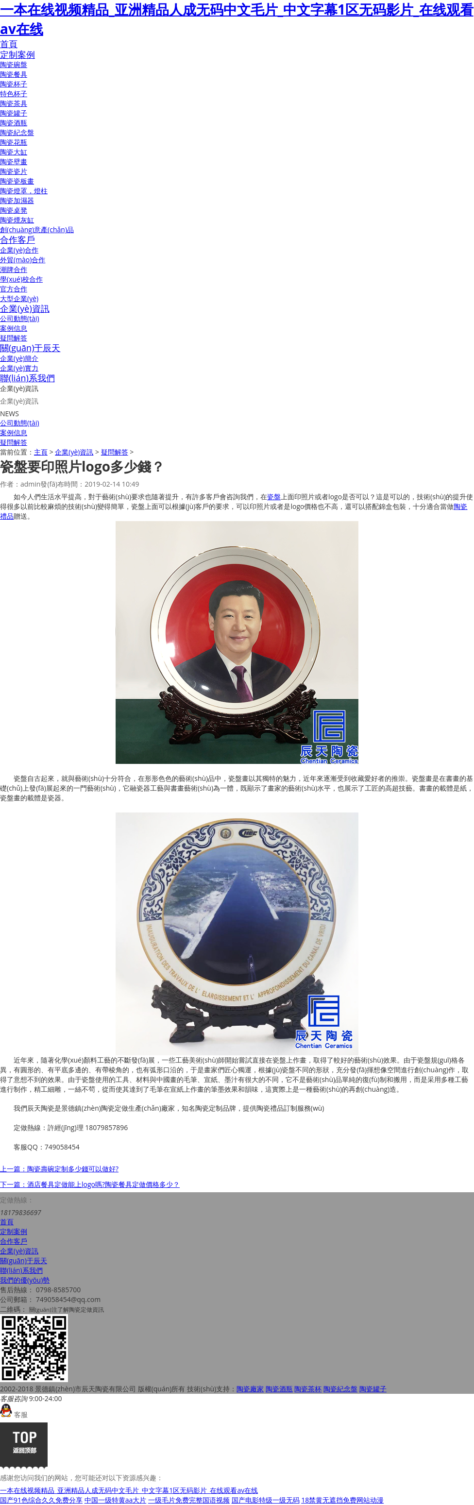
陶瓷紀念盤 (17, 132)
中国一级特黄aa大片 (116, 1500)
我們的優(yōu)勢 (25, 1280)
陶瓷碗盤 (13, 64)
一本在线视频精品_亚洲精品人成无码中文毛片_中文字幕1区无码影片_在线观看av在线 (129, 1490)
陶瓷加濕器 (17, 200)
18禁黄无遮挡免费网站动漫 (342, 1500)
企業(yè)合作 (19, 249)
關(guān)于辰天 (30, 348)
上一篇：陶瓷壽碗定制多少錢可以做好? (59, 1168)
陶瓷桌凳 (13, 210)
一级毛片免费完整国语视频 (189, 1500)
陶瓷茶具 (13, 103)
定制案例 (17, 54)
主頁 (41, 452)
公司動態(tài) (19, 318)
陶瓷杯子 (13, 83)
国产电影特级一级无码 (266, 1500)
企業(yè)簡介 (19, 358)
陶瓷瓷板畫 (17, 181)
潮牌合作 (13, 269)
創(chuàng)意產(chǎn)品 (37, 229)
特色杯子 (13, 93)
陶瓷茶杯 (308, 1388)
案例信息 (13, 328)
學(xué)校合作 (21, 279)
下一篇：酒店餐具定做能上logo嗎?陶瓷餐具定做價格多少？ (90, 1184)
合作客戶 (17, 239)
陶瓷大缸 (13, 151)
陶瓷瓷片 (13, 171)
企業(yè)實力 (19, 367)
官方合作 (13, 288)
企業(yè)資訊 (25, 308)
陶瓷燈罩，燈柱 (24, 190)
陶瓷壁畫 (13, 161)
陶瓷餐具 (13, 74)
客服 (14, 1414)
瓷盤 (274, 496)
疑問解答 (13, 337)
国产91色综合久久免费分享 (41, 1500)
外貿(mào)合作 (22, 259)
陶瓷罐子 (13, 113)
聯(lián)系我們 (27, 378)
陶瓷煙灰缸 (17, 219)
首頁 (8, 44)
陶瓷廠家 (250, 1388)
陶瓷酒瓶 (13, 122)
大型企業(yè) (19, 298)
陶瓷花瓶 (13, 142)
